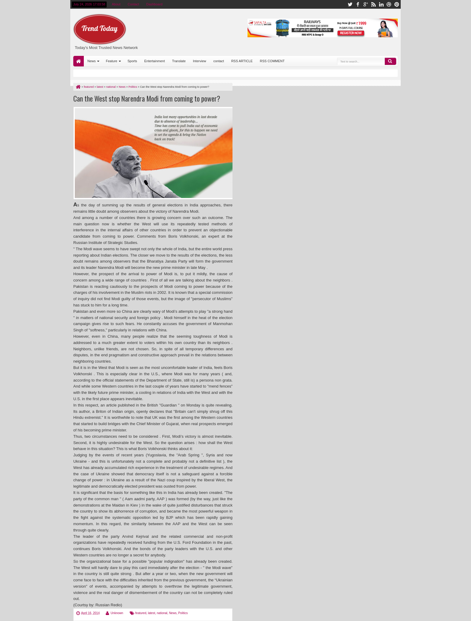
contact (218, 61)
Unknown (117, 613)
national (162, 613)
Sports (132, 61)
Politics (183, 613)
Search (390, 61)
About (116, 4)
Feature (111, 61)
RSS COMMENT (272, 61)
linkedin (381, 4)
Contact (133, 4)
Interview (199, 61)
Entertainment (154, 61)
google (365, 4)
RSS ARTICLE (242, 61)
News (91, 61)
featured (140, 613)
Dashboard (154, 4)
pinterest (397, 4)
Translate (179, 61)
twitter (350, 4)
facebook (358, 4)
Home (78, 61)
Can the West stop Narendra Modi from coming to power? (146, 98)
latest (151, 613)
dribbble (389, 4)
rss (373, 4)
